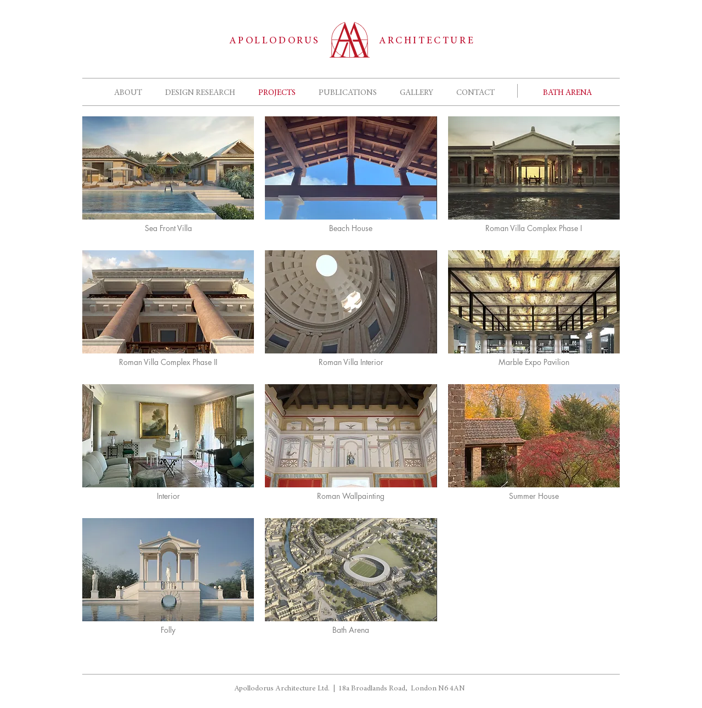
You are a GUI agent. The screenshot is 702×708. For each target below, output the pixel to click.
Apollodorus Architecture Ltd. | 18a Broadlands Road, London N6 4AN (349, 689)
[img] (168, 579)
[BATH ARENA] (567, 93)
